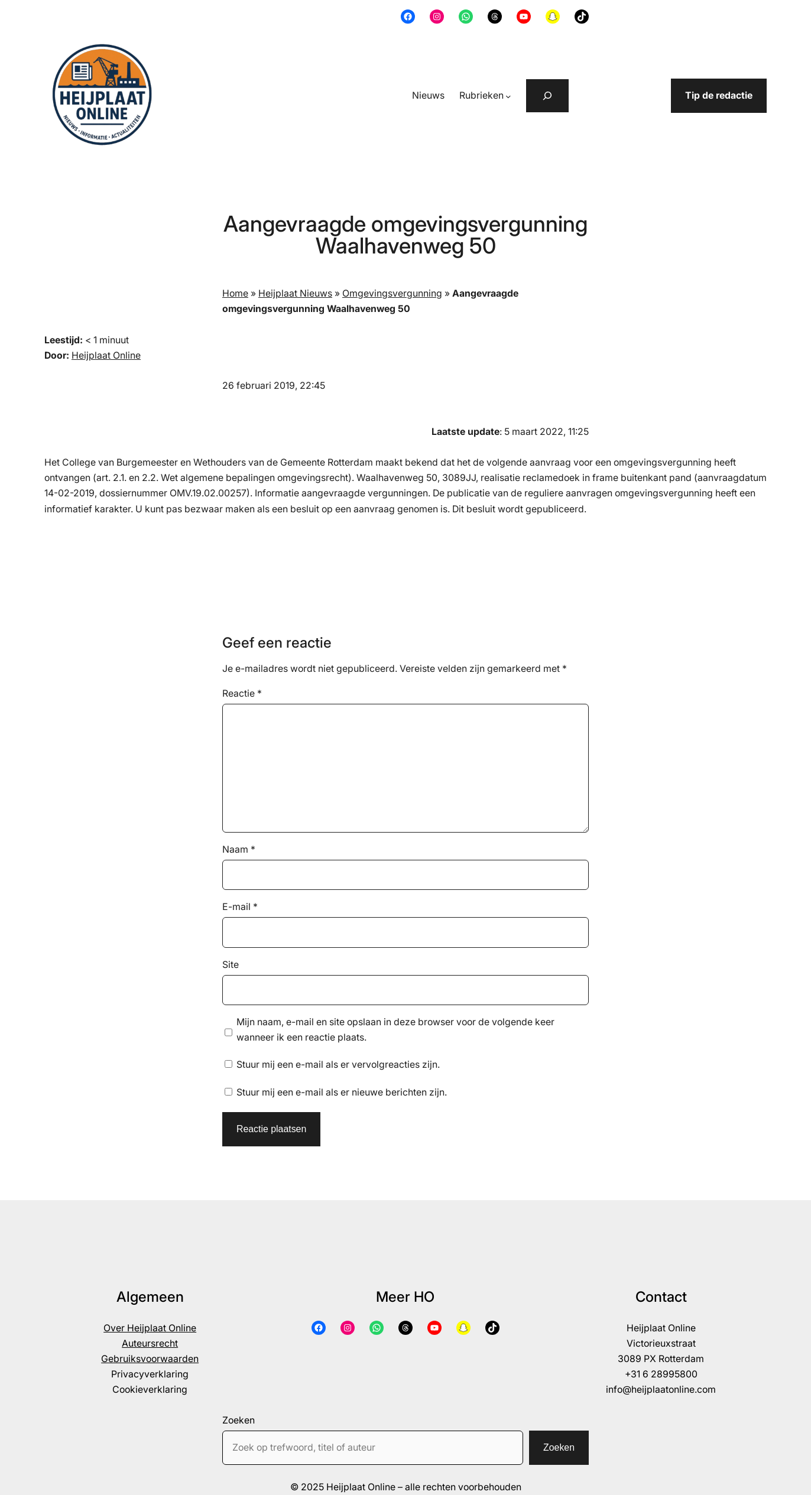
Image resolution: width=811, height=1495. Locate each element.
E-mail (240, 906)
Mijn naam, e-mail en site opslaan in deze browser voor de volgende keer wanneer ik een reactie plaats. (395, 1029)
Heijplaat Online (106, 355)
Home (235, 293)
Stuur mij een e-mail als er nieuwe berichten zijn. (341, 1092)
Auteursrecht (150, 1343)
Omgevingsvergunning (392, 293)
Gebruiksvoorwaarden (150, 1358)
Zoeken (238, 1420)
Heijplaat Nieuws (295, 293)
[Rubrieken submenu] (508, 96)
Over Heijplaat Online (149, 1328)
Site (230, 964)
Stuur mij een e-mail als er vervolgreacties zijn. (338, 1064)
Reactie (242, 693)
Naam (238, 849)
